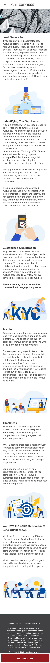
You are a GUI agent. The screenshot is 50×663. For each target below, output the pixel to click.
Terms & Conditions (33, 623)
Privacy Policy (15, 623)
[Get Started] (25, 658)
